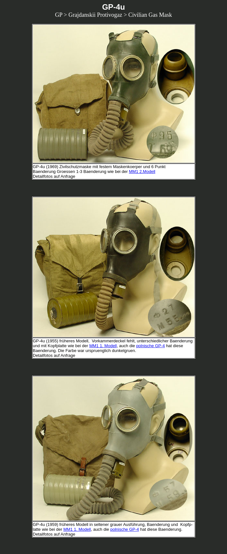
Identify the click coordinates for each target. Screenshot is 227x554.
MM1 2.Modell (142, 171)
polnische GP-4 (150, 345)
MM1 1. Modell (103, 345)
